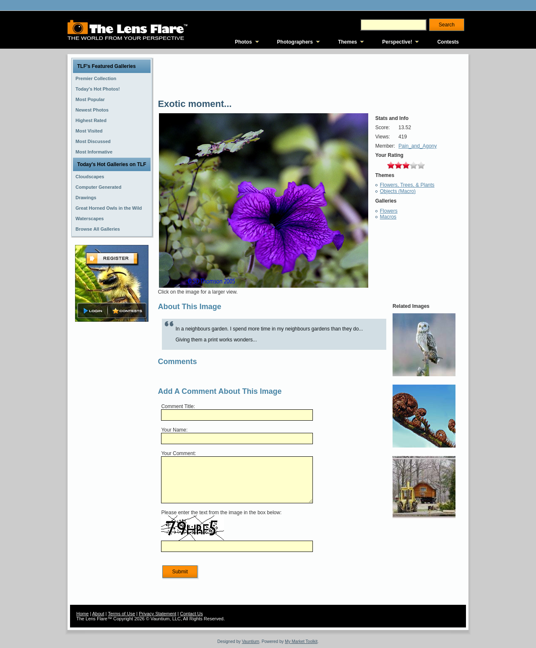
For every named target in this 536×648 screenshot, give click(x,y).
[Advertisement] (112, 456)
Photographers (295, 42)
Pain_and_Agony (417, 146)
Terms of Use (121, 613)
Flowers (389, 211)
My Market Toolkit (301, 641)
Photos (243, 42)
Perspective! (397, 42)
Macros (388, 217)
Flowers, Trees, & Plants (407, 185)
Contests (448, 42)
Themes (347, 42)
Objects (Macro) (398, 191)
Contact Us (191, 613)
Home (82, 613)
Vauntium (251, 641)
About (98, 613)
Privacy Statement (157, 613)
